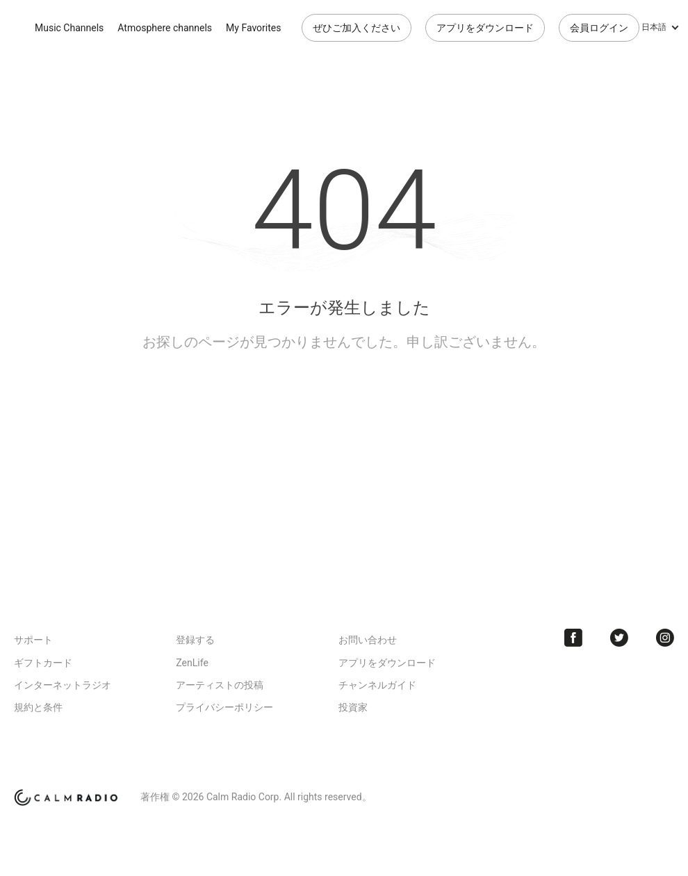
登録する (195, 639)
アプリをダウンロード (485, 27)
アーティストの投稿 (219, 685)
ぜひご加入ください (356, 27)
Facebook (573, 638)
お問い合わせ (367, 639)
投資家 (353, 707)
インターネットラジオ (62, 685)
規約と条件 (38, 707)
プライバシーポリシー (224, 707)
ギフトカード (43, 662)
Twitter (619, 638)
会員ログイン (599, 27)
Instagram (665, 638)
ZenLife (192, 662)
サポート (33, 639)
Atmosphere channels (164, 27)
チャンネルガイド (377, 685)
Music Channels (69, 27)
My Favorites (253, 27)
